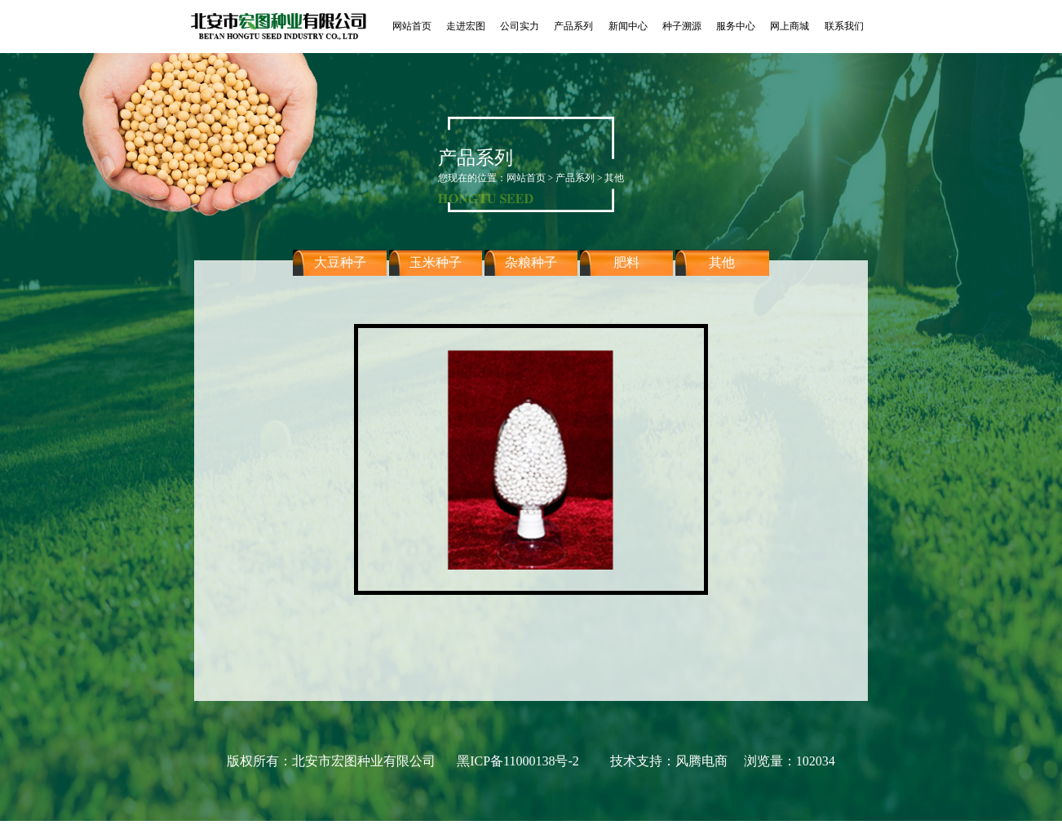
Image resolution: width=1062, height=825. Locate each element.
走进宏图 (465, 26)
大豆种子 (340, 273)
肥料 (626, 273)
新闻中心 (628, 26)
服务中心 (735, 26)
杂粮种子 (531, 273)
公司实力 (519, 26)
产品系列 (573, 26)
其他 (721, 273)
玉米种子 (435, 273)
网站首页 (411, 26)
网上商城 (789, 26)
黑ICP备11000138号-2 (518, 761)
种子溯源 (681, 26)
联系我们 (844, 26)
